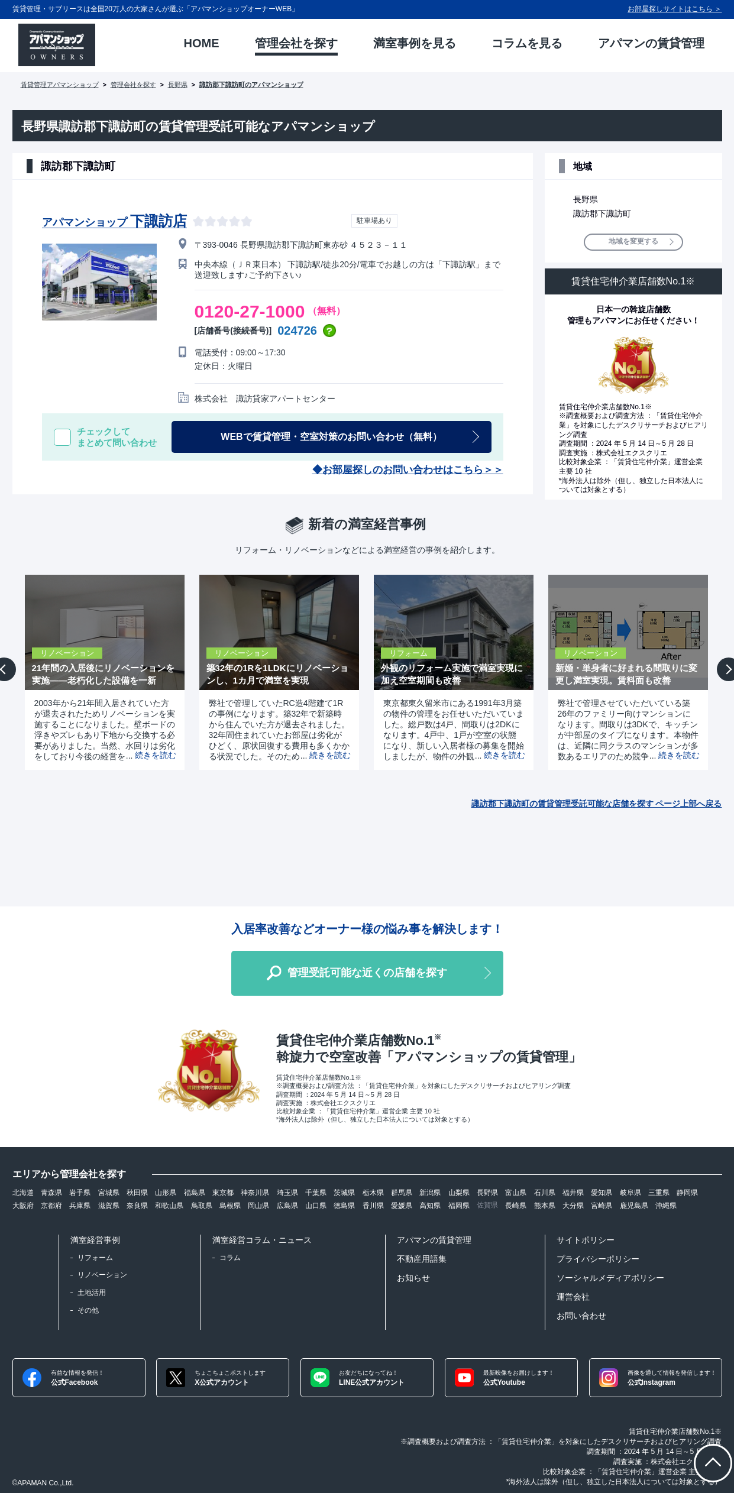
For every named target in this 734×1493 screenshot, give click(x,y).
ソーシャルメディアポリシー (610, 1278)
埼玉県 (287, 1192)
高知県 (430, 1205)
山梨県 (459, 1192)
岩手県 (79, 1192)
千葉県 (315, 1192)
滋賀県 (108, 1205)
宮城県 (108, 1192)
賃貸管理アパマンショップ (60, 84)
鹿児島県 (634, 1205)
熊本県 (544, 1205)
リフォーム (95, 1258)
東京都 (223, 1192)
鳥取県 (201, 1205)
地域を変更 (633, 242)
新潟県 (430, 1192)
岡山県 (258, 1205)
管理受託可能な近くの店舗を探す (367, 973)
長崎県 (515, 1205)
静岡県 (687, 1192)
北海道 (23, 1192)
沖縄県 (666, 1205)
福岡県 (459, 1205)
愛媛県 (401, 1205)
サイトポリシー (586, 1240)
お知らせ (413, 1278)
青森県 (51, 1192)
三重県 (659, 1192)
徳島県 (344, 1205)
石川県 (544, 1192)
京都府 (51, 1205)
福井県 (573, 1192)
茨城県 (344, 1192)
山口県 (315, 1205)
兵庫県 (79, 1205)
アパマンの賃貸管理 (434, 1240)
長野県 (177, 84)
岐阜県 (630, 1192)
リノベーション (102, 1275)
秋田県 (137, 1192)
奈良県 (137, 1205)
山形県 (165, 1192)
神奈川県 (255, 1192)
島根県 (230, 1205)
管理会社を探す (133, 84)
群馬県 (401, 1192)
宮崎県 (601, 1205)
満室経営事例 (95, 1240)
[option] (100, 672)
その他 (88, 1310)
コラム (230, 1258)
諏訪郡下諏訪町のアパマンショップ (251, 84)
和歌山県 (169, 1205)
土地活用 (91, 1292)
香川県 (373, 1205)
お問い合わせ (581, 1315)
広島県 (287, 1205)
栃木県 (373, 1192)
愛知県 (601, 1192)
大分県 (573, 1205)
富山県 (515, 1192)
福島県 (194, 1192)
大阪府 (23, 1205)
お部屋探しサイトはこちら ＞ (675, 9)
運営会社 (573, 1296)
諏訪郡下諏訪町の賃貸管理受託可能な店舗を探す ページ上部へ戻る (596, 803)
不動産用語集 (422, 1259)
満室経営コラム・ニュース (262, 1240)
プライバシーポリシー (598, 1259)
